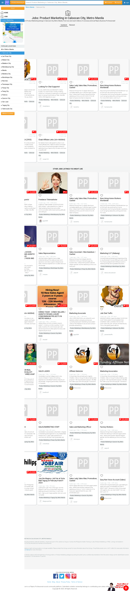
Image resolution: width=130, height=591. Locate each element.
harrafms (85, 105)
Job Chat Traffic (32, 83)
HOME (4, 12)
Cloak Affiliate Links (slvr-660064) (63, 135)
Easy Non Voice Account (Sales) (114, 470)
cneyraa (59, 269)
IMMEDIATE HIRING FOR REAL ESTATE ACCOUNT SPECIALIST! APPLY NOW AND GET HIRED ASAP (37, 365)
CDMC (32, 442)
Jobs (27, 7)
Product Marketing (37, 7)
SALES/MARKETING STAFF (63, 419)
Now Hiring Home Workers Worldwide (115, 83)
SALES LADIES (58, 363)
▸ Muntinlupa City (6, 77)
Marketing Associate (87, 305)
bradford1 (60, 386)
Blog (53, 577)
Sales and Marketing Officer (90, 419)
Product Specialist (33, 471)
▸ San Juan (4, 102)
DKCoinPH (34, 493)
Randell (59, 335)
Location (108, 2)
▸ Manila (3, 70)
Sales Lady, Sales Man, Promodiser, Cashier (87, 83)
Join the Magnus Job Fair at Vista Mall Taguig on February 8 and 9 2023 (64, 471)
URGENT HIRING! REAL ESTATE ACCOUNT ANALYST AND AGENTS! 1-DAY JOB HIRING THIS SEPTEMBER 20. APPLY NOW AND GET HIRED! (37, 249)
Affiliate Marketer (85, 363)
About (58, 577)
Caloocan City (31, 102)
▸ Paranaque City (6, 84)
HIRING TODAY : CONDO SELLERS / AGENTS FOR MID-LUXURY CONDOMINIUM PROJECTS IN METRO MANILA (64, 307)
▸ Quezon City (5, 98)
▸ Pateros (4, 95)
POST (13, 8)
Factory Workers (111, 419)
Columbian (60, 440)
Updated (73, 25)
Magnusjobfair (61, 496)
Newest (81, 25)
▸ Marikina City (6, 74)
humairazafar (113, 105)
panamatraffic (35, 106)
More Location (7, 113)
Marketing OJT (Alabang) (114, 246)
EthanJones (86, 384)
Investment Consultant (35, 419)
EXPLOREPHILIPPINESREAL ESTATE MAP (13, 27)
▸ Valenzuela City (6, 109)
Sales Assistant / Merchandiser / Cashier (88, 246)
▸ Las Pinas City (6, 56)
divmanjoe (86, 431)
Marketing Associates (113, 363)
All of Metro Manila (7, 49)
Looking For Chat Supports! (63, 83)
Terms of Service (63, 544)
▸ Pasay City (5, 88)
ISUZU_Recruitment (114, 269)
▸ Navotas (4, 81)
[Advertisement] (77, 43)
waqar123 (60, 157)
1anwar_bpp (34, 157)
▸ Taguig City (5, 105)
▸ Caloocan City (6, 53)
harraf (85, 494)
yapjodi (85, 268)
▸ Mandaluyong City (7, 67)
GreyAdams (60, 104)
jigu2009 (59, 217)
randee (33, 276)
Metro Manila (48, 7)
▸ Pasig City (5, 91)
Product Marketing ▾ (18, 2)
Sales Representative (61, 246)
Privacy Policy (65, 577)
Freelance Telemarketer (62, 194)
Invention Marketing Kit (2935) (35, 135)
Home (49, 577)
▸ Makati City (5, 60)
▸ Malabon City (6, 63)
